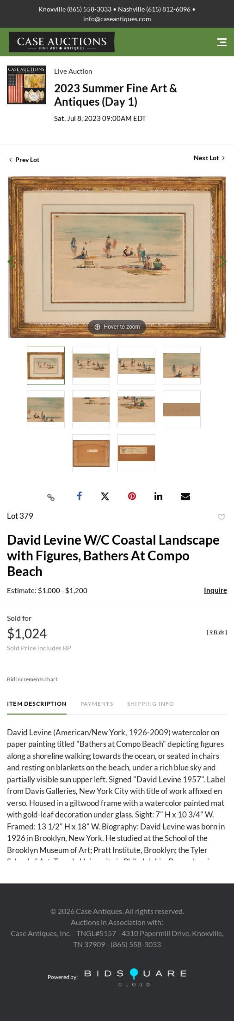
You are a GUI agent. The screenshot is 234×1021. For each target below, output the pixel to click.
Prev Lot (24, 159)
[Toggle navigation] (222, 42)
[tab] (37, 707)
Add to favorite (221, 517)
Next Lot (209, 158)
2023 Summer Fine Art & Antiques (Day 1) (115, 94)
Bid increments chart (32, 679)
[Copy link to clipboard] (51, 496)
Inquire (215, 590)
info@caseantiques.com (117, 19)
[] (217, 632)
